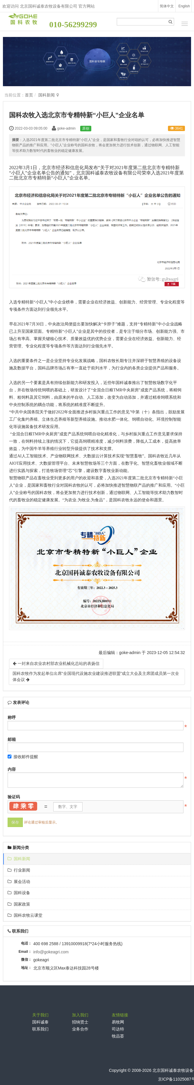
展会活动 (19, 881)
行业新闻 (19, 870)
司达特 (118, 1029)
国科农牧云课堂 (25, 915)
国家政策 (19, 904)
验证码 (14, 796)
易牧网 (118, 1022)
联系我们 (40, 1029)
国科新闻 (46, 95)
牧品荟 (118, 1036)
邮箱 (12, 739)
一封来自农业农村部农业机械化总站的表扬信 (56, 663)
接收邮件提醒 (23, 756)
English (184, 6)
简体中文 (167, 6)
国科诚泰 (40, 1022)
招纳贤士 (80, 1022)
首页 (29, 95)
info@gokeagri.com (51, 952)
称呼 (12, 717)
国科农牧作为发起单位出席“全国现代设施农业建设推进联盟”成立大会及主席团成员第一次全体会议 (96, 676)
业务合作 (80, 1029)
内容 (12, 769)
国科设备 (19, 892)
